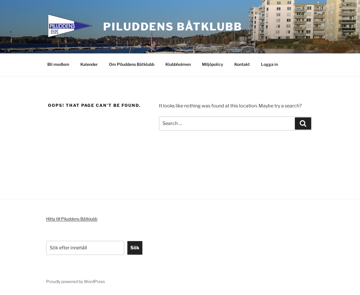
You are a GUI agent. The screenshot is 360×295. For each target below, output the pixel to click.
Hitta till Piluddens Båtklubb (71, 218)
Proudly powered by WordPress (75, 281)
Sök (134, 248)
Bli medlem (58, 64)
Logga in (269, 64)
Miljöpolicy (212, 64)
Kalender (89, 64)
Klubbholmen (178, 64)
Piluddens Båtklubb (172, 26)
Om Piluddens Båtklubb (131, 64)
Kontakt (242, 64)
